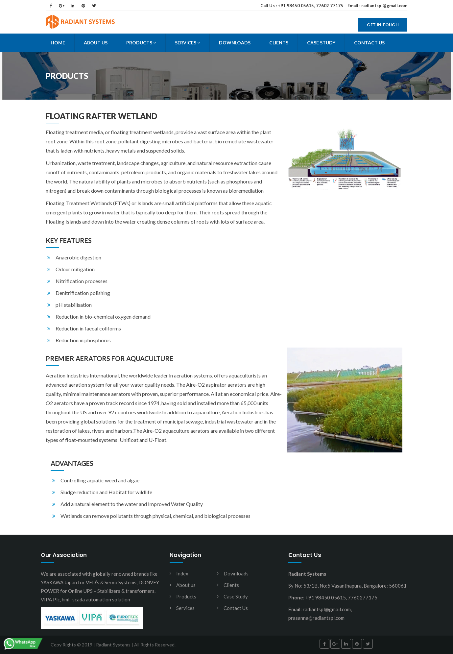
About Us (95, 42)
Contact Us (369, 42)
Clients (278, 42)
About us (186, 585)
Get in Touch (383, 25)
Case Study (321, 42)
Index (182, 573)
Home (58, 42)
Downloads (234, 42)
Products (141, 42)
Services (187, 42)
